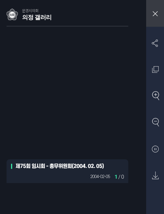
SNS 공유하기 (155, 43)
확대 (155, 96)
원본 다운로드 (155, 175)
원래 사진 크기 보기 (155, 69)
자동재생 (155, 149)
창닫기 (155, 13)
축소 (155, 122)
